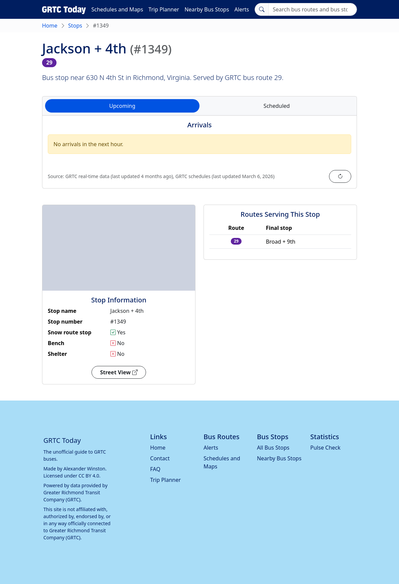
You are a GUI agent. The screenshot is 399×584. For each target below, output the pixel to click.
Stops (75, 25)
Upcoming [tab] (122, 106)
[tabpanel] (199, 156)
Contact (160, 458)
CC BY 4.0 (88, 475)
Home (50, 25)
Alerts (241, 9)
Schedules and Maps (117, 9)
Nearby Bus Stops (206, 9)
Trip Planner (163, 9)
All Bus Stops (273, 447)
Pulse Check (325, 447)
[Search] (312, 9)
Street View (118, 372)
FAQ (155, 469)
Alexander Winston (84, 468)
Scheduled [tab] (276, 106)
